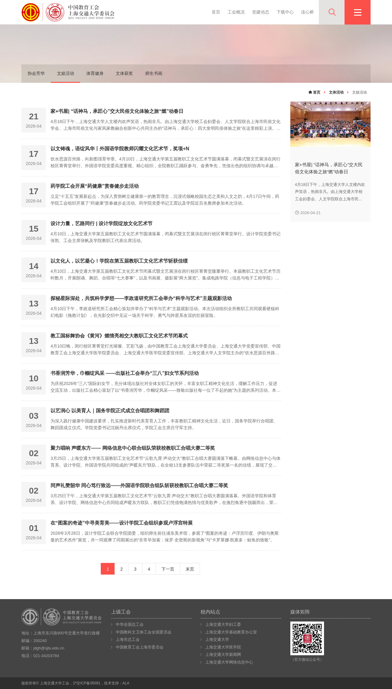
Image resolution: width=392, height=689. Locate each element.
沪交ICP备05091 (86, 683)
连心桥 (307, 12)
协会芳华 (36, 73)
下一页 (167, 569)
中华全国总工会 (130, 624)
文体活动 (336, 92)
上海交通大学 (217, 639)
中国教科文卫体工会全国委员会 (144, 632)
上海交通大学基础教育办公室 (231, 632)
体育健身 (95, 73)
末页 (190, 569)
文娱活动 (65, 73)
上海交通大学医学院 (223, 647)
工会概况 (236, 12)
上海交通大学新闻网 (223, 654)
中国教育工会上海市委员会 (140, 647)
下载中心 (285, 12)
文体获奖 (124, 73)
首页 (216, 12)
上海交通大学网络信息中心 (229, 662)
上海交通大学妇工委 (223, 624)
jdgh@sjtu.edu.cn (48, 648)
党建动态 (260, 12)
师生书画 (153, 73)
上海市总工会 (128, 639)
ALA (126, 683)
